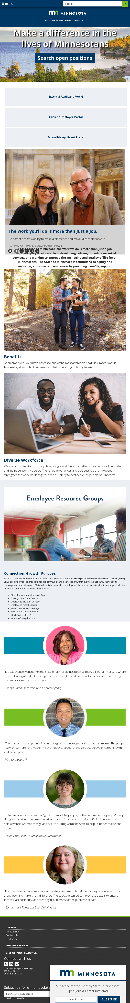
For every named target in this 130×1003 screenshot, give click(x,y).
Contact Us (78, 20)
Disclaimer (11, 939)
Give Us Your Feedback (21, 952)
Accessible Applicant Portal (58, 20)
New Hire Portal (17, 945)
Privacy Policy (9, 998)
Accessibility (12, 931)
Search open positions (65, 57)
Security (20, 998)
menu (7, 4)
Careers (11, 927)
